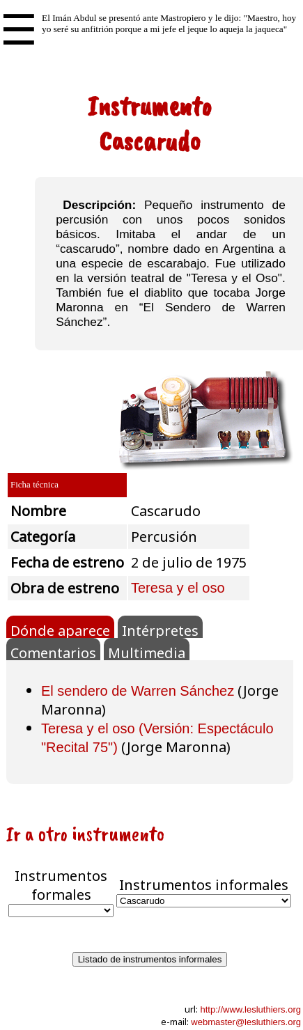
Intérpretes (160, 629)
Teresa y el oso (178, 587)
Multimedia (146, 651)
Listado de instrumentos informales (150, 959)
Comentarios (53, 651)
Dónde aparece (60, 629)
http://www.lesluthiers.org (250, 1009)
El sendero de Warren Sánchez (137, 691)
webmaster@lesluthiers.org (246, 1022)
